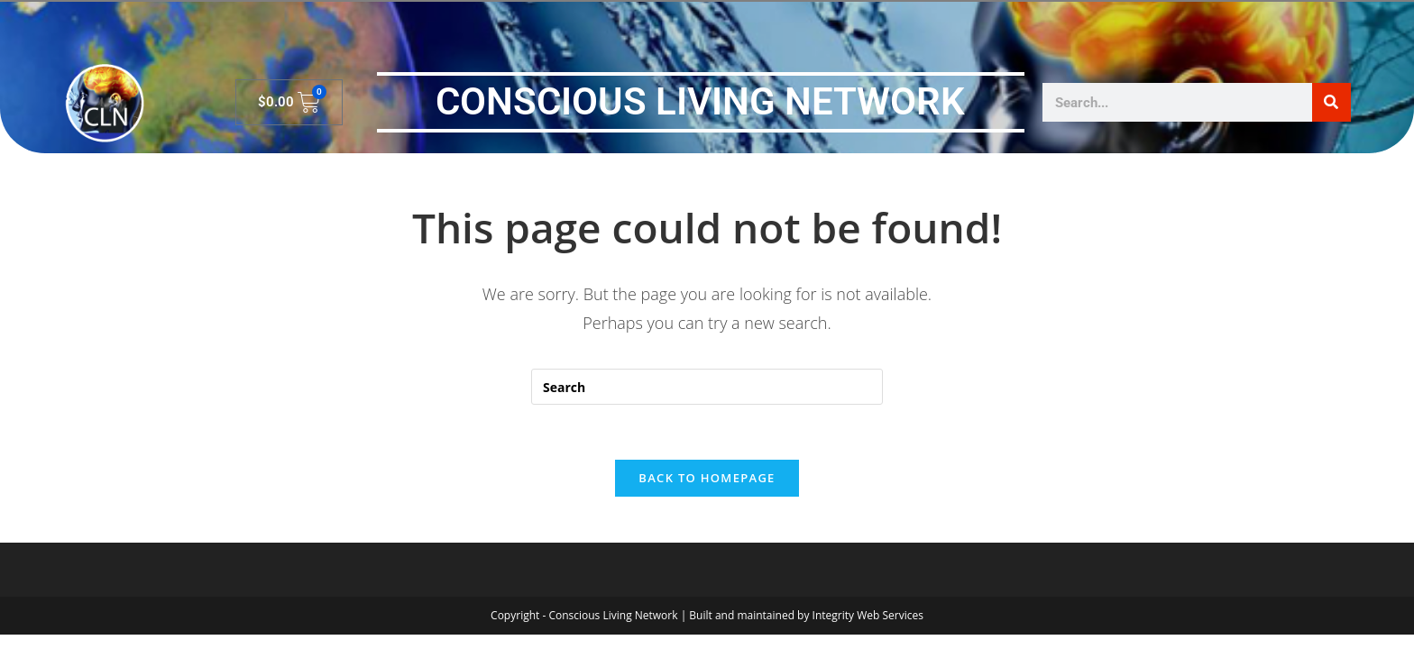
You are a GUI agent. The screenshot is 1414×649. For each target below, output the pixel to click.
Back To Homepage (706, 478)
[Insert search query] (707, 387)
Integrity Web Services (868, 615)
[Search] (1331, 102)
